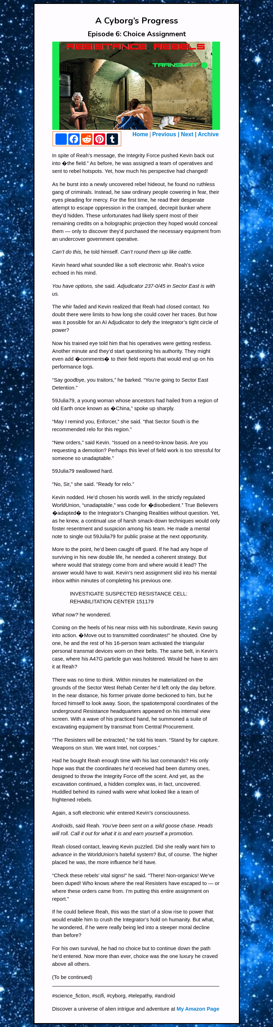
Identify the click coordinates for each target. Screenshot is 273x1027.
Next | (189, 134)
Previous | (166, 134)
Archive (208, 134)
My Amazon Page (198, 1009)
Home (140, 134)
